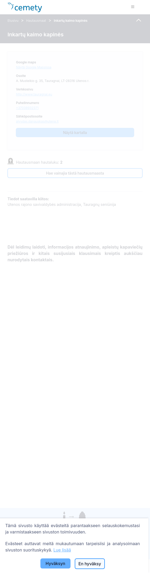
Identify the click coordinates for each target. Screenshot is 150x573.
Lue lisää (62, 550)
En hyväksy (89, 563)
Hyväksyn (55, 563)
